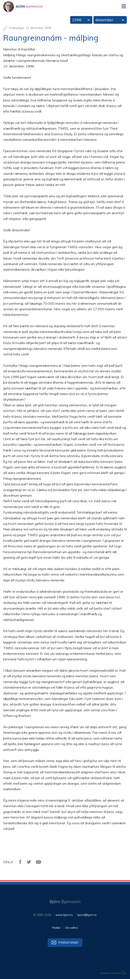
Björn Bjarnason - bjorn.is (26, 6)
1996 (76, 19)
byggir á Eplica (113, 972)
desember (104, 19)
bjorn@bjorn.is (87, 915)
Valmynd (123, 6)
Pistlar (56, 927)
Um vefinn (71, 927)
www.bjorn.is (64, 915)
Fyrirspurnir (68, 942)
